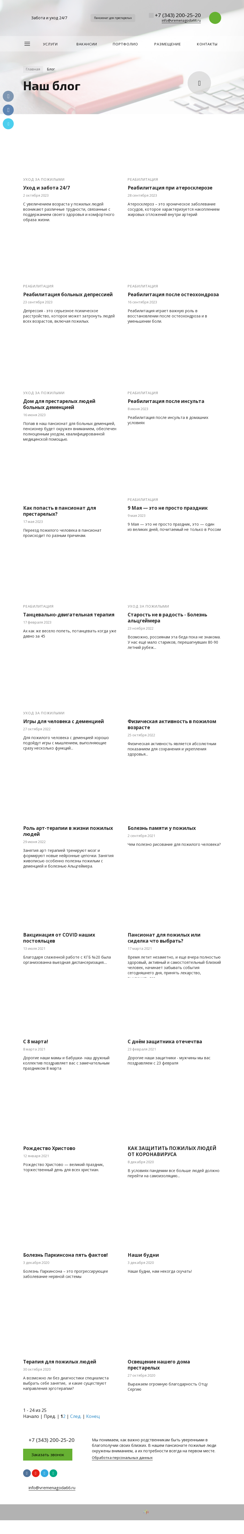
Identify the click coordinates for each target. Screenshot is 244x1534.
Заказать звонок (47, 1454)
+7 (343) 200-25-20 (178, 15)
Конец (93, 1416)
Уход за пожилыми (44, 179)
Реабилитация (143, 179)
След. (75, 1416)
